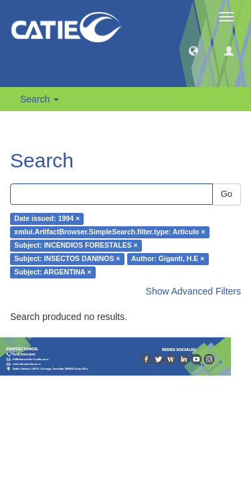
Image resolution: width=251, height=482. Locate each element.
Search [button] (39, 99)
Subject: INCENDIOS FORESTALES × (75, 246)
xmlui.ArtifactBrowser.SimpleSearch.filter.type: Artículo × (109, 232)
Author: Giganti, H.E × (167, 259)
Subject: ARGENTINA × (52, 272)
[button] (193, 50)
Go (226, 194)
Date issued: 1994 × (47, 219)
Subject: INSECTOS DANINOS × (67, 259)
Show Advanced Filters (193, 291)
